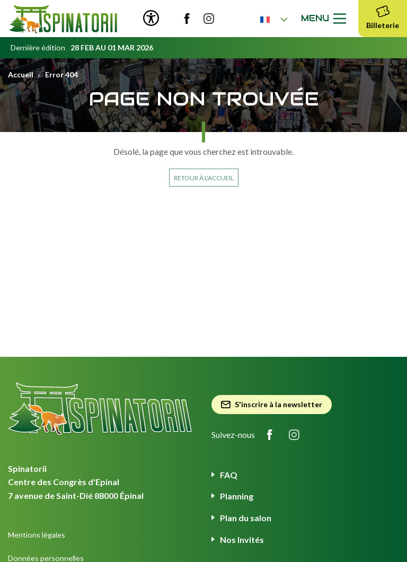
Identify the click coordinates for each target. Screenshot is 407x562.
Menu (325, 18)
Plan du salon (245, 518)
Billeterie (382, 16)
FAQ (228, 475)
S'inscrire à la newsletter (271, 404)
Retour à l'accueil (204, 178)
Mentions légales (36, 534)
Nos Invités (242, 539)
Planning (236, 496)
